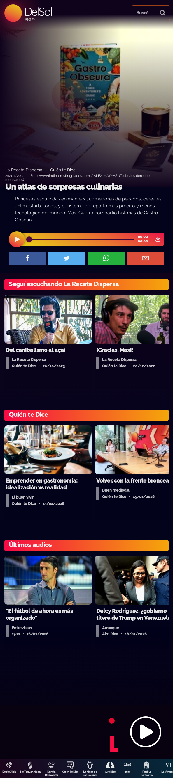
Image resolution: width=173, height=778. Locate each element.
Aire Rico (110, 771)
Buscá (142, 12)
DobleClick (9, 771)
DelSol (38, 11)
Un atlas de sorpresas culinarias (63, 187)
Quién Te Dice (70, 771)
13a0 (128, 771)
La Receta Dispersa (23, 169)
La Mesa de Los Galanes (90, 773)
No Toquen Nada (30, 771)
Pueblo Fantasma (147, 773)
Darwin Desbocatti (51, 773)
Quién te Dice (63, 169)
